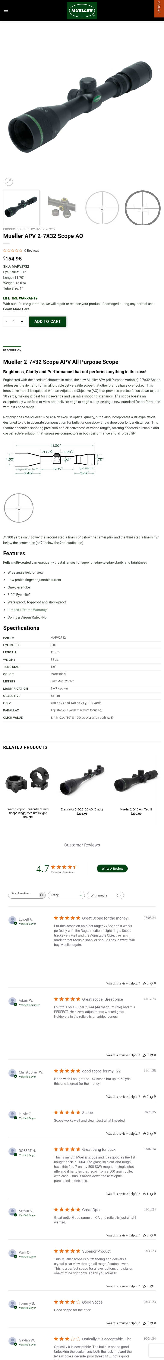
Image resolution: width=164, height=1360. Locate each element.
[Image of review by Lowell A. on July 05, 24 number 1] (64, 958)
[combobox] (66, 895)
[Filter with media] (105, 895)
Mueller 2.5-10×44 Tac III (136, 809)
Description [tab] (12, 350)
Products (10, 229)
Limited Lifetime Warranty (27, 610)
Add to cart (47, 321)
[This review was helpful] (144, 983)
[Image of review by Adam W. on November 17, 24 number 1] (64, 1030)
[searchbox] (23, 893)
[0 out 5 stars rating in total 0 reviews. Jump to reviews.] (21, 250)
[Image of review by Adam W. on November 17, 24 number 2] (88, 1030)
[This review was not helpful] (151, 983)
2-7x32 (50, 229)
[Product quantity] (14, 322)
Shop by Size (32, 229)
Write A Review (112, 868)
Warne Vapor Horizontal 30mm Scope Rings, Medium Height (27, 811)
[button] (159, 680)
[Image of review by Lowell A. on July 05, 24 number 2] (88, 958)
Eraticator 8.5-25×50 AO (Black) (82, 809)
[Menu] (5, 10)
